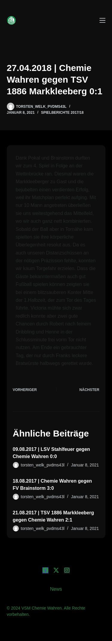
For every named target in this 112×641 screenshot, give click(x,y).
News (56, 589)
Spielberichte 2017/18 (62, 112)
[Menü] (102, 20)
